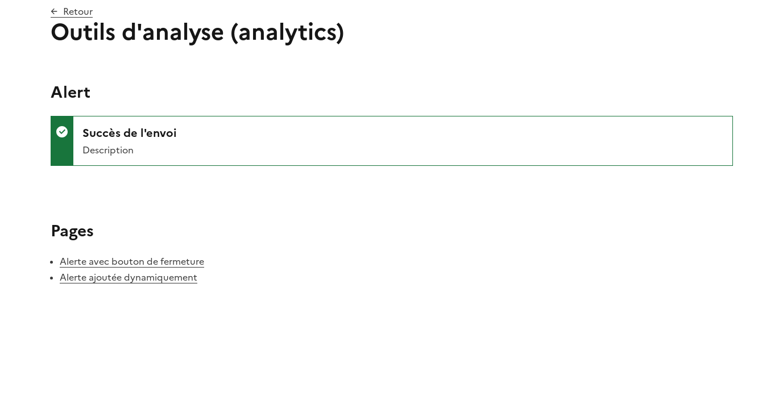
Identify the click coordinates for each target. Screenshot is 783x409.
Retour (78, 11)
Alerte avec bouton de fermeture (132, 261)
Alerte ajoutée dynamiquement (128, 277)
